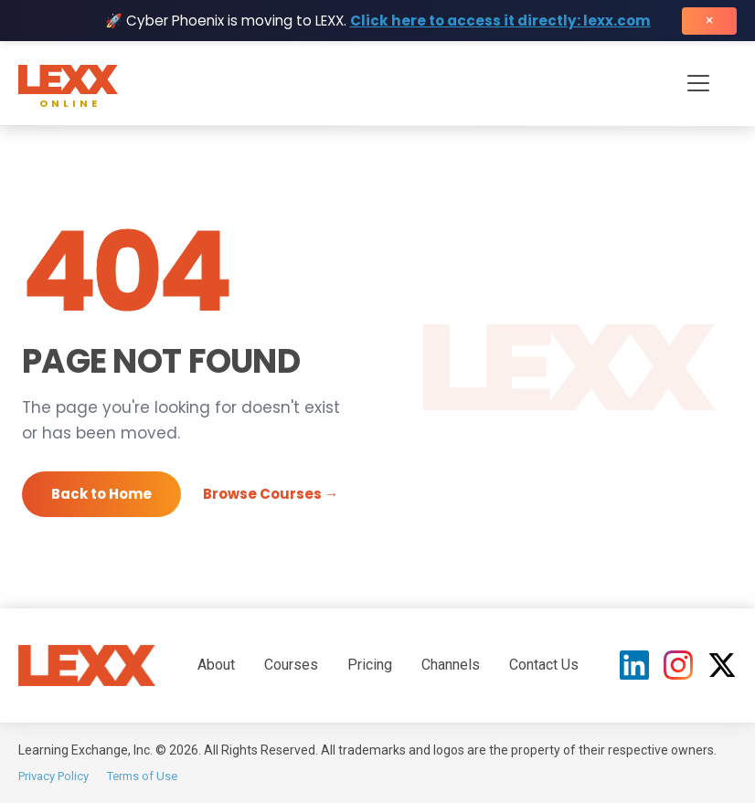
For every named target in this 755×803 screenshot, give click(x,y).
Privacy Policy (53, 776)
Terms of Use (142, 776)
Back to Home (101, 493)
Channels (450, 664)
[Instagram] (678, 665)
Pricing (369, 664)
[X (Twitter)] (722, 665)
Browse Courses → (270, 493)
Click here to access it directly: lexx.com (500, 20)
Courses (291, 664)
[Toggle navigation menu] (698, 83)
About (216, 664)
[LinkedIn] (634, 665)
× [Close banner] (709, 20)
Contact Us (544, 664)
